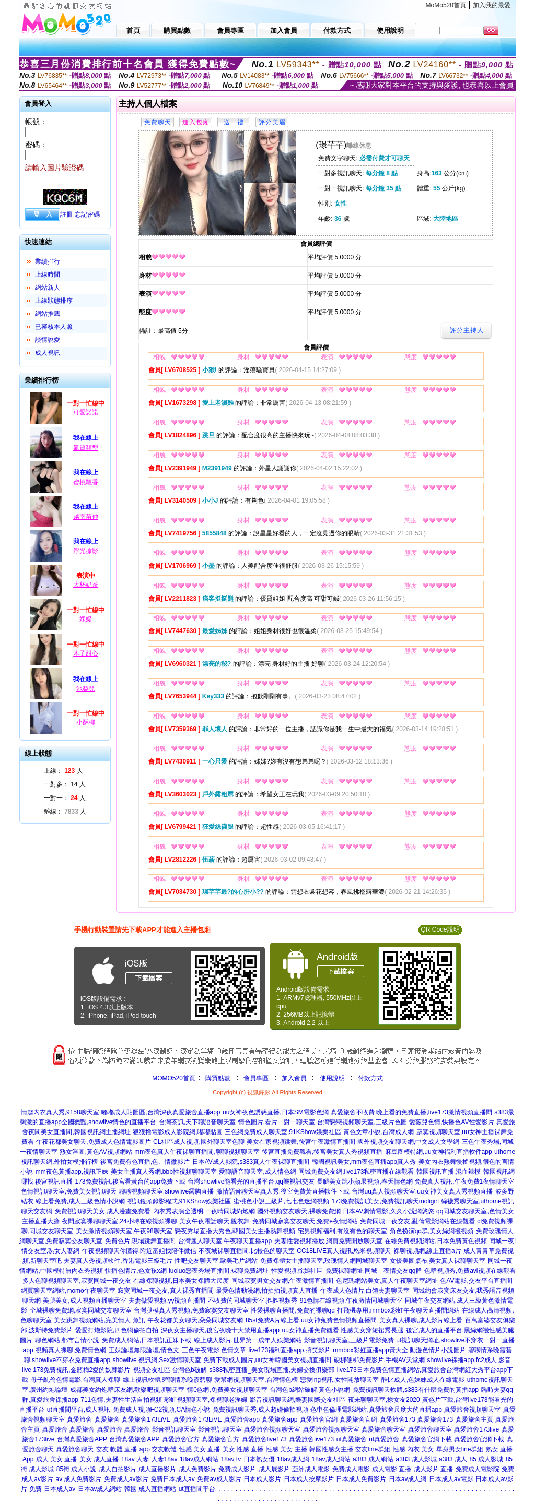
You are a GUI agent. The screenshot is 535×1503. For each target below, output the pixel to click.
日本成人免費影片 (361, 1479)
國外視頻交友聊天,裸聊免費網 (298, 1211)
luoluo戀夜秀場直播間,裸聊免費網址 (219, 1270)
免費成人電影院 (477, 1469)
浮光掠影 (85, 551)
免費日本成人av (172, 1479)
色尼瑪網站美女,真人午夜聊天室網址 (387, 1280)
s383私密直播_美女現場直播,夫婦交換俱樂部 (271, 1370)
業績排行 (47, 261)
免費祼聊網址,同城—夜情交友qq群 (373, 1270)
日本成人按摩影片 (309, 1479)
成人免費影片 (197, 1469)
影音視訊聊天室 (174, 1429)
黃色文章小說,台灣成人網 (378, 1132)
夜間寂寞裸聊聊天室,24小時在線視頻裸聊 (119, 1221)
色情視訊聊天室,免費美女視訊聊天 (69, 1191)
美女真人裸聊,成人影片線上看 (420, 1320)
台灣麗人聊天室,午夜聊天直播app (225, 1241)
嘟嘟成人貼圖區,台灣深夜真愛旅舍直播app (160, 1112)
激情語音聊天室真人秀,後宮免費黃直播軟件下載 (283, 1191)
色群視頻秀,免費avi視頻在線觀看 (470, 1270)
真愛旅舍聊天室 (383, 1429)
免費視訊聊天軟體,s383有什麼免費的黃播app (416, 1389)
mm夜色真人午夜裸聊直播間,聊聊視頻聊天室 (196, 1151)
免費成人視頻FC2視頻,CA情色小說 (162, 1409)
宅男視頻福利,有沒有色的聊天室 (342, 1231)
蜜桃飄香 (85, 482)
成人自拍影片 (117, 1469)
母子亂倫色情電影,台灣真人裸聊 (75, 1379)
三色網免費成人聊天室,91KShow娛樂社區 (283, 1132)
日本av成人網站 (100, 1489)
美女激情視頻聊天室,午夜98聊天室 (124, 1231)
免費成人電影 (351, 1469)
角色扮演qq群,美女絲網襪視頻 (432, 1231)
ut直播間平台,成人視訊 (78, 1409)
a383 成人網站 (373, 1459)
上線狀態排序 (54, 300)
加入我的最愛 (491, 5)
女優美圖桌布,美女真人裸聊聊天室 (437, 1261)
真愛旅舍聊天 (75, 1449)
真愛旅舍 (79, 1419)
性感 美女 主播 (286, 1449)
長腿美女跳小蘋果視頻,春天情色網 (364, 1181)
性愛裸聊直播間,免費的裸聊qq (293, 1310)
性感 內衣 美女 (413, 1449)
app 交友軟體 (158, 1449)
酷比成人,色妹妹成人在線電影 (422, 1379)
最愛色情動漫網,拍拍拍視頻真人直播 (267, 1290)
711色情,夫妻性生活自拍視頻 (120, 1399)
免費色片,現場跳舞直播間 (140, 1241)
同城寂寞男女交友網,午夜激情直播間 (282, 1280)
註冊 (66, 214)
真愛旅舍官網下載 (427, 1439)
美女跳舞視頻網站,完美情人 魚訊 (99, 1320)
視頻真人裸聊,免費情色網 (71, 1350)
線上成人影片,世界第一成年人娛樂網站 (248, 1340)
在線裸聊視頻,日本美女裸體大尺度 (181, 1280)
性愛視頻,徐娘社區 (297, 1270)
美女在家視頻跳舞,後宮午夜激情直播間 (301, 1142)
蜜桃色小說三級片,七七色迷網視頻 (281, 1201)
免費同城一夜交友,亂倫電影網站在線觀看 (417, 1221)
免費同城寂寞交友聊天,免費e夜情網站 (305, 1221)
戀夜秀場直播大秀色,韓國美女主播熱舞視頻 (235, 1231)
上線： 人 (63, 770)
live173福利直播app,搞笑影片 (289, 1350)
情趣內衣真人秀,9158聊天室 (60, 1112)
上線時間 (47, 274)
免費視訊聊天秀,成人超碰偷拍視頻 (260, 1409)
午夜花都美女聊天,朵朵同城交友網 (195, 1320)
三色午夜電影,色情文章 (214, 1350)
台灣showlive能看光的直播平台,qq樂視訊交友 (251, 1181)
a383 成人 (453, 1459)
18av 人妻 (135, 1459)
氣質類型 (85, 447)
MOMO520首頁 (173, 1078)
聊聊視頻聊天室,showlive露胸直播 (166, 1191)
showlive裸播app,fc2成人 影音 (469, 1360)
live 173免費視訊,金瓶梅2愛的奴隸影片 (76, 1370)
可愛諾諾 (85, 412)
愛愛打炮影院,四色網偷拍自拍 (116, 1330)
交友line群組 (372, 1449)
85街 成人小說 (76, 1469)
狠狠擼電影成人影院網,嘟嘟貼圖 (177, 1132)
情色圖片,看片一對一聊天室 (276, 1122)
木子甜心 (85, 653)
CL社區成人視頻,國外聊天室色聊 (199, 1142)
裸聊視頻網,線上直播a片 (427, 1251)
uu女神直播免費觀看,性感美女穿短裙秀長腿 (342, 1330)
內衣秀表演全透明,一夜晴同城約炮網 (204, 1211)
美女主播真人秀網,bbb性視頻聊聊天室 (164, 1171)
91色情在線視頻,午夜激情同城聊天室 (351, 1300)
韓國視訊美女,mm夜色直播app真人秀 (364, 1161)
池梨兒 (85, 689)
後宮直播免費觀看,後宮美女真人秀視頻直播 (322, 1151)
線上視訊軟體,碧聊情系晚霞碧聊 (167, 1379)
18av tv (230, 1459)
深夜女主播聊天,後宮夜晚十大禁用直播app (220, 1330)
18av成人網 (293, 1459)
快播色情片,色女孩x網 (135, 1270)
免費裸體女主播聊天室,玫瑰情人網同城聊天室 (323, 1261)
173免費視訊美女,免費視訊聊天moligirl (384, 1201)
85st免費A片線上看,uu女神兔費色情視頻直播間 (311, 1320)
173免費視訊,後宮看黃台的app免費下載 (130, 1181)
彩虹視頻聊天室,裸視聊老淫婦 (205, 1399)
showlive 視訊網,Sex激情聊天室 (157, 1360)
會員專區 (256, 1078)
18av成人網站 (199, 1459)
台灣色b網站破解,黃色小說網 (310, 1389)
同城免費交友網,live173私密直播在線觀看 (356, 1171)
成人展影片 (274, 1469)
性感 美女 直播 (199, 1449)
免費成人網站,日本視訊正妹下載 (146, 1340)
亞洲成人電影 (311, 1469)
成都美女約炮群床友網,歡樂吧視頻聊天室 (127, 1389)
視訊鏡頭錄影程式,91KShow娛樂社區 (179, 1201)
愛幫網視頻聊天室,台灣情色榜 (255, 1379)
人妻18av (165, 1459)
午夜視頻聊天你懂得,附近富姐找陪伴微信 (139, 1251)
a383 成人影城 (416, 1459)
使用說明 (332, 1078)
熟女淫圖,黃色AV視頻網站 (96, 1151)
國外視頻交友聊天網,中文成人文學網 (408, 1142)
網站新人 (47, 287)
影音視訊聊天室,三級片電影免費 (348, 1340)
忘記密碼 (87, 214)
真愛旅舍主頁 (474, 1419)
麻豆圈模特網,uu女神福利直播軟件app (438, 1151)
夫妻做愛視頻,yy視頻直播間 (167, 1300)
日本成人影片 (262, 1479)
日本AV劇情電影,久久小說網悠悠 (388, 1211)
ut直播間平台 (197, 1489)
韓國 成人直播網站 (150, 1489)
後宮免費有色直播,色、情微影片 (145, 1161)
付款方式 (370, 1078)
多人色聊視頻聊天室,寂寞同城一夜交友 (76, 1280)
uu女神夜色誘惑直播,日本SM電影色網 (276, 1112)
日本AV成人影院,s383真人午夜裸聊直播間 (250, 1161)
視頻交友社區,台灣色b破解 (170, 1370)
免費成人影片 (237, 1469)
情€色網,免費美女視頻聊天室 (227, 1389)
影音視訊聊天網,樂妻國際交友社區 (297, 1399)
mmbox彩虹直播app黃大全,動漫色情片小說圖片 (399, 1350)
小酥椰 (85, 722)
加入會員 (294, 1078)
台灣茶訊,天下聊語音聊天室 (197, 1122)
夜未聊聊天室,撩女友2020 (384, 1399)
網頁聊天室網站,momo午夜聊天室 (68, 1290)
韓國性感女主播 (331, 1449)
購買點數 (217, 1078)
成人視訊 (47, 352)
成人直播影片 (157, 1469)
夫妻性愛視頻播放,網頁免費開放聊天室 (328, 1241)
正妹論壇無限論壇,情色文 (144, 1350)
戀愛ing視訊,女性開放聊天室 (339, 1379)
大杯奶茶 (85, 584)
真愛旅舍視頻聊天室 (472, 1409)
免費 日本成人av (52, 1489)
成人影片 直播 (433, 1469)
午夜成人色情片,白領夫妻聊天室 (365, 1290)
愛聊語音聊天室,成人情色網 (257, 1171)
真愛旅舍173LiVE (146, 1419)
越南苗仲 (85, 516)
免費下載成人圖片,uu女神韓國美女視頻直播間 (267, 1360)
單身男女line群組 (460, 1449)
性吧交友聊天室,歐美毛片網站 (216, 1261)
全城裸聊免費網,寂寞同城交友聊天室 (81, 1310)
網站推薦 (47, 313)
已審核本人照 (54, 326)
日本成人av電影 (451, 1479)
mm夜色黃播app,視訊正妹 (72, 1171)
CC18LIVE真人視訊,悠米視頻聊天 (344, 1251)
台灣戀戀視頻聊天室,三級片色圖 (361, 1122)
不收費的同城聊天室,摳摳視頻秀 (252, 1300)
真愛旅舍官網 (319, 1419)
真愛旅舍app (242, 1419)
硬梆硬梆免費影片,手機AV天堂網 (379, 1360)
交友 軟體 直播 (116, 1449)
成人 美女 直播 (56, 1459)
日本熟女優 (259, 1459)
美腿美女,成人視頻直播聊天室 (84, 1300)
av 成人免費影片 (78, 1479)
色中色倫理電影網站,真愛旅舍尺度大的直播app (375, 1409)
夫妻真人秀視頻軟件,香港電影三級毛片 (118, 1261)
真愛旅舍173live (476, 1429)
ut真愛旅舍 (351, 1439)
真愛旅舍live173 (264, 1439)
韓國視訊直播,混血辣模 (448, 1171)
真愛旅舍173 (397, 1419)
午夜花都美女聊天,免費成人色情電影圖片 (93, 1142)
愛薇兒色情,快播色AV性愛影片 (451, 1122)
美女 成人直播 (99, 1459)
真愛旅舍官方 (181, 1439)
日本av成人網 (408, 1479)
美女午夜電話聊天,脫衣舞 (214, 1221)
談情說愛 (47, 339)
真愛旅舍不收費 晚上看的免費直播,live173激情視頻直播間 (411, 1112)
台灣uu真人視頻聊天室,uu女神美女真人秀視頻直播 (422, 1191)
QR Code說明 (440, 929)
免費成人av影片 (126, 1479)
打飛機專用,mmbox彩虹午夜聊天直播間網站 (398, 1310)
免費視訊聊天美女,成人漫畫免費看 (102, 1211)
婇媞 (85, 619)
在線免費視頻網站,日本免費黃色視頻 (435, 1241)
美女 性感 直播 (243, 1449)
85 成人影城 (487, 1459)
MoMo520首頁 (446, 5)
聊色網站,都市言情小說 (67, 1340)
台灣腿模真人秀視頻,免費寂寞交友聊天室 (191, 1310)
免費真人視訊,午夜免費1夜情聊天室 (464, 1181)
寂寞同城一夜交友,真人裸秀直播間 (165, 1290)
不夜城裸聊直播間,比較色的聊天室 (246, 1251)
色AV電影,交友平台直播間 (476, 1280)
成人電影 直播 (391, 1469)
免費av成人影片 (219, 1479)
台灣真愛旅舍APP (82, 1439)
